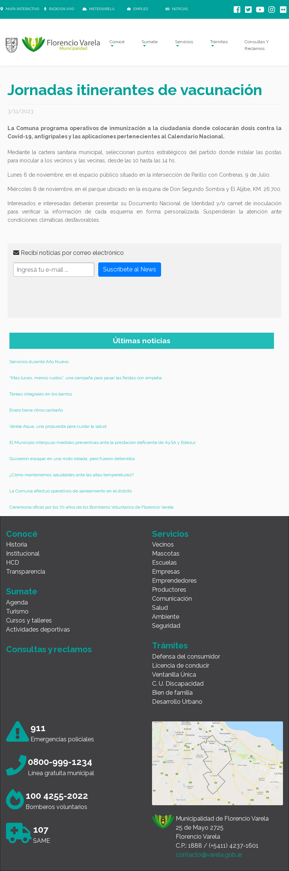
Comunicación (172, 598)
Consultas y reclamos (49, 649)
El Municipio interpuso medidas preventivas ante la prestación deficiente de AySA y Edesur (102, 442)
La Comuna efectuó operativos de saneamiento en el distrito (70, 491)
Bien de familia (172, 692)
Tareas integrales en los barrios (40, 394)
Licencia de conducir (180, 665)
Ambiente (165, 616)
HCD (12, 562)
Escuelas (164, 562)
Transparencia (25, 571)
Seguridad (166, 625)
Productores (169, 589)
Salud (160, 607)
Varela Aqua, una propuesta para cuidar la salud (57, 426)
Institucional (23, 553)
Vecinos (163, 544)
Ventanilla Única (174, 674)
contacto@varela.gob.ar (209, 854)
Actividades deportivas (38, 629)
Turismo (17, 611)
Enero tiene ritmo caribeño (36, 410)
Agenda (17, 602)
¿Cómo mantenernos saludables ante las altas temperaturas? (71, 474)
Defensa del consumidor (186, 656)
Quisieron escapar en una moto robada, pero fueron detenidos (72, 458)
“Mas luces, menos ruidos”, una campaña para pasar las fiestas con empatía (85, 377)
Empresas (166, 571)
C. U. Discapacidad (178, 683)
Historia (16, 544)
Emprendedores (174, 580)
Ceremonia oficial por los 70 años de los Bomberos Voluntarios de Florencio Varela (91, 507)
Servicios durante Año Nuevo (38, 361)
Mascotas (165, 553)
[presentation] (70, 297)
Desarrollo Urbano (177, 701)
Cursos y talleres (29, 620)
